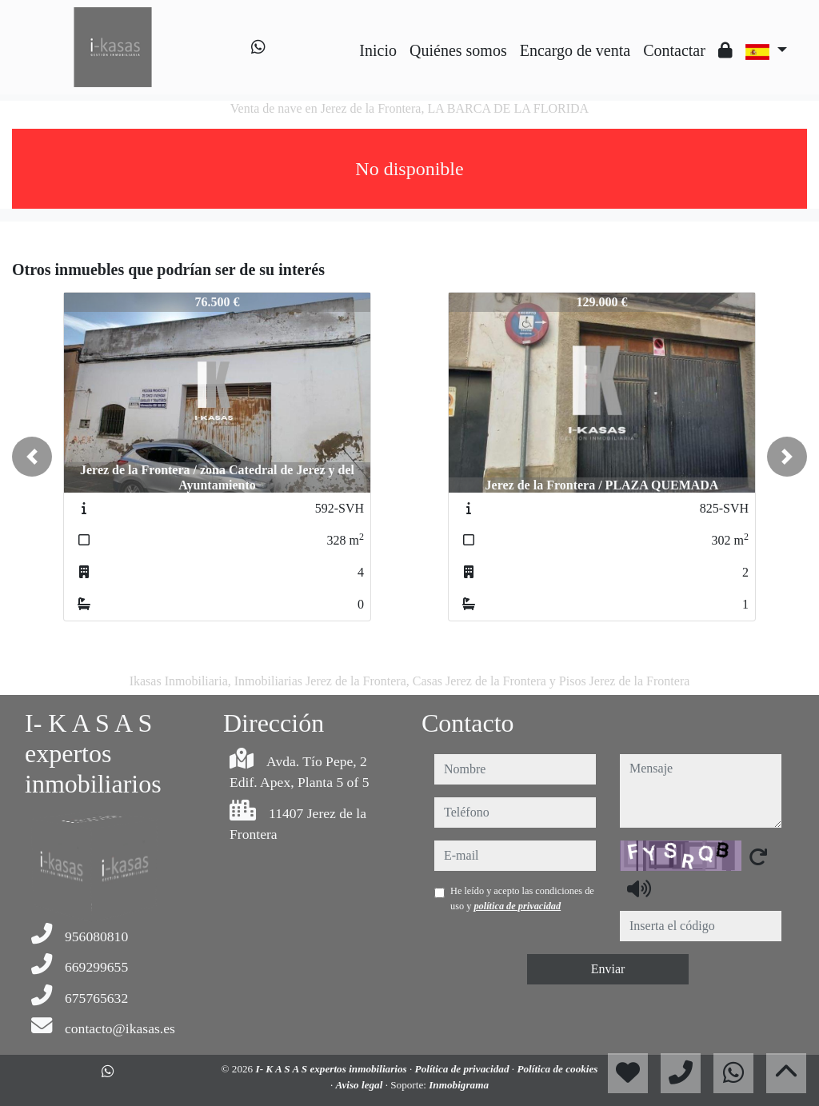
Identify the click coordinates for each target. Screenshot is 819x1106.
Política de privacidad (463, 1069)
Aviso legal (361, 1085)
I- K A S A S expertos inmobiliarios (333, 1069)
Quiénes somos (458, 50)
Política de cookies (557, 1069)
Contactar (674, 50)
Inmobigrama (459, 1085)
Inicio (378, 50)
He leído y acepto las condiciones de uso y (522, 898)
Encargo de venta (575, 50)
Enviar (608, 969)
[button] (32, 457)
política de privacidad (517, 906)
